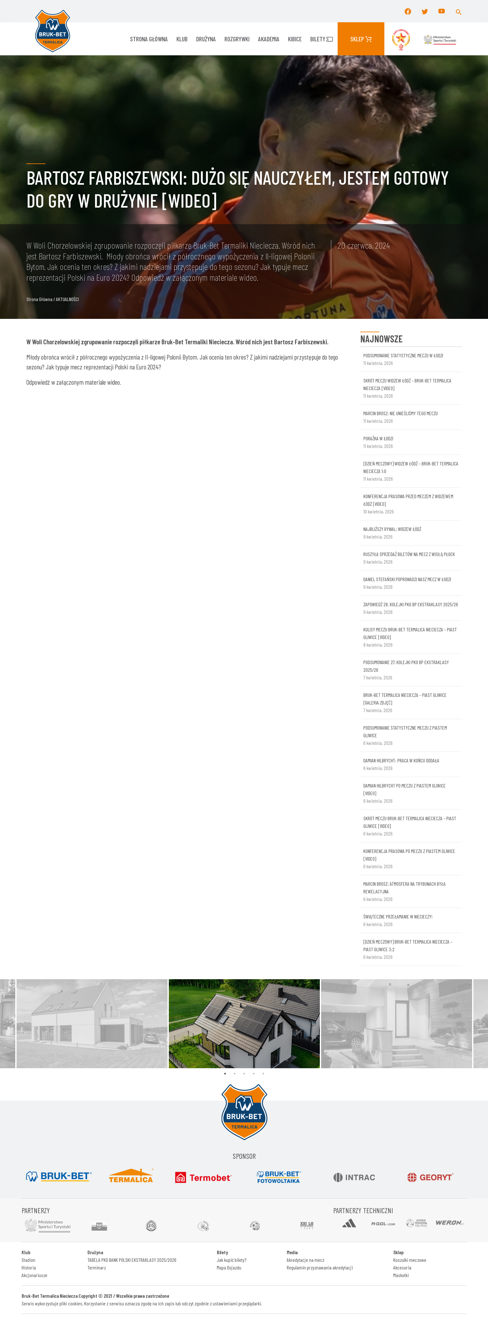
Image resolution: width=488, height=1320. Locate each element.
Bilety (321, 39)
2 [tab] (234, 1073)
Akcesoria (402, 1267)
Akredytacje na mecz (305, 1260)
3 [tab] (244, 1073)
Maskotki (401, 1275)
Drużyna (206, 39)
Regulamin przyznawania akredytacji (320, 1267)
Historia (29, 1267)
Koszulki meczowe (409, 1260)
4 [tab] (254, 1073)
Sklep (361, 39)
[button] (459, 11)
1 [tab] (225, 1073)
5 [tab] (263, 1073)
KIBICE (295, 39)
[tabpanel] (244, 1024)
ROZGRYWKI (237, 39)
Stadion (28, 1260)
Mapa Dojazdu (229, 1267)
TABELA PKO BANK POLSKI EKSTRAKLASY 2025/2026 (131, 1260)
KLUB (182, 39)
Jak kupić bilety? (231, 1260)
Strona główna (149, 39)
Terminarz (96, 1267)
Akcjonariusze (34, 1275)
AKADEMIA (268, 39)
